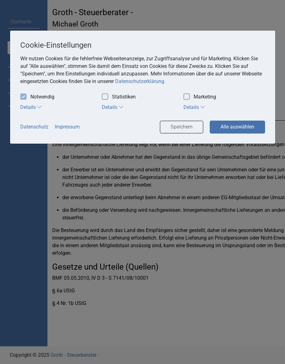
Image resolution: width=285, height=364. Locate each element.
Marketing (199, 97)
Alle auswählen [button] (237, 127)
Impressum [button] (67, 127)
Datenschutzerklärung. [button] (140, 81)
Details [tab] (31, 107)
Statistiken (119, 97)
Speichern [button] (181, 127)
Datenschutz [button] (34, 127)
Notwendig (37, 97)
